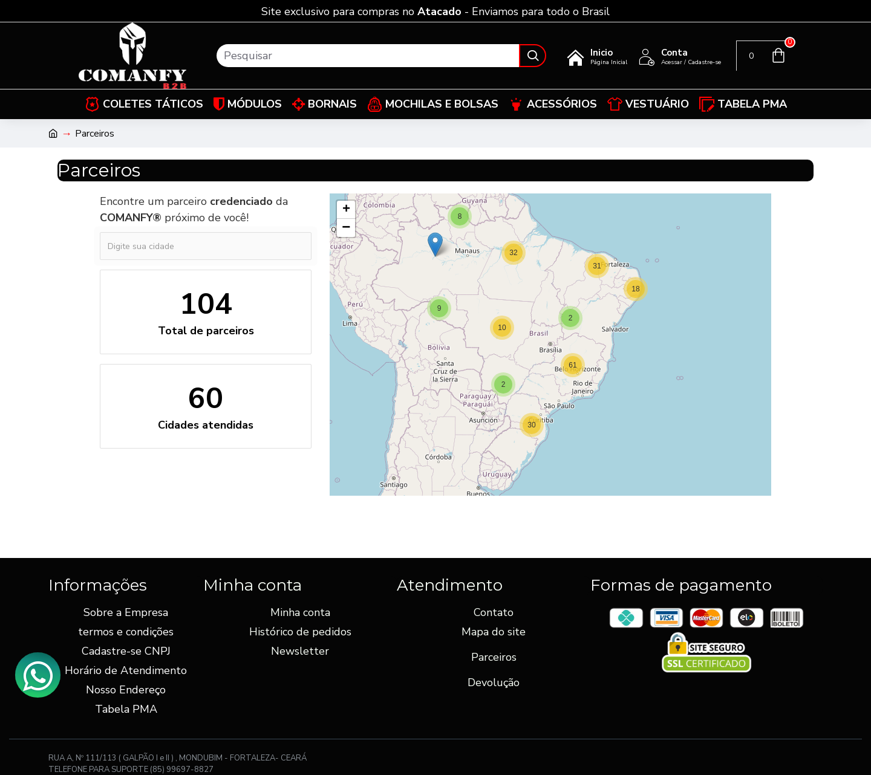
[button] (636, 289)
